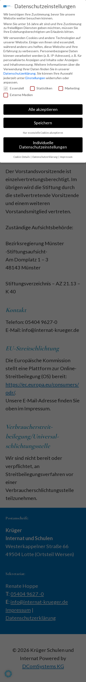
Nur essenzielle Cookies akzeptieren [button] (43, 131)
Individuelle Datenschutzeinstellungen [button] (43, 143)
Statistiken (41, 87)
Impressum (66, 155)
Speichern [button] (43, 121)
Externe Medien (18, 94)
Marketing (69, 87)
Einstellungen (35, 76)
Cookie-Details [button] (22, 155)
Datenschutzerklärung (19, 72)
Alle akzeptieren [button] (43, 108)
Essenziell (13, 87)
